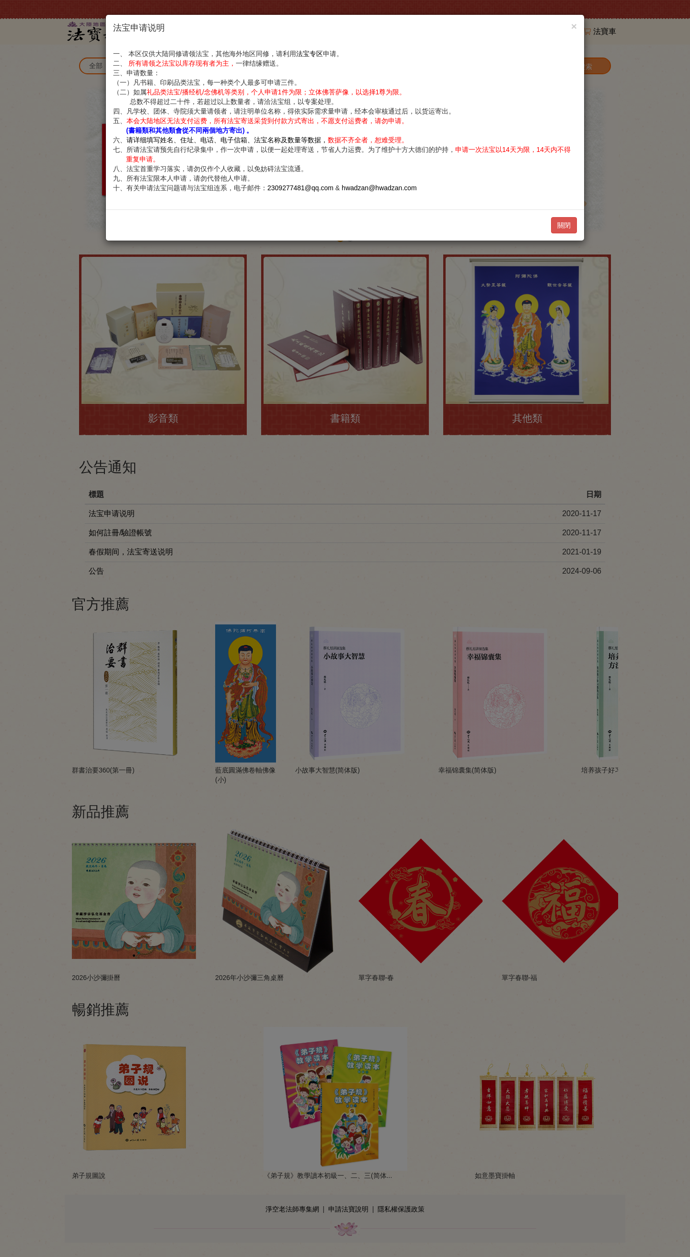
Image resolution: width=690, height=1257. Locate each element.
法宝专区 (309, 54)
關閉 (564, 225)
